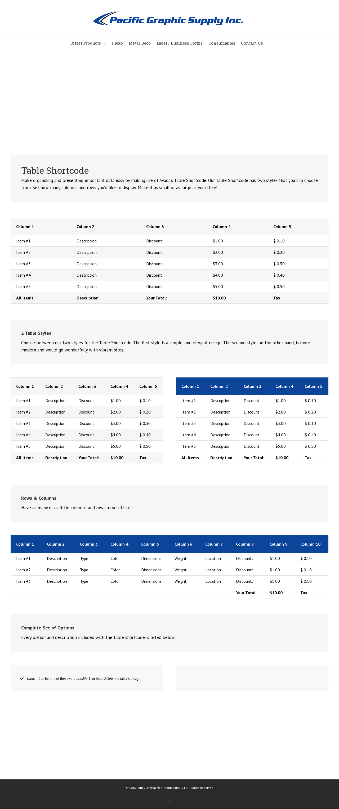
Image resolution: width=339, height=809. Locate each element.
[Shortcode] (169, 66)
